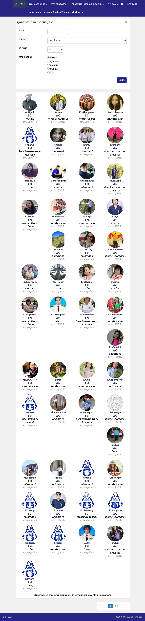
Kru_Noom (58, 282)
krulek (58, 478)
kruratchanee (87, 314)
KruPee (30, 412)
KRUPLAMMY (30, 380)
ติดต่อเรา (77, 12)
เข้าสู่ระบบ (132, 4)
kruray (86, 145)
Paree (58, 380)
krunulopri (115, 181)
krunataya (115, 412)
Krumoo (58, 145)
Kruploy (58, 543)
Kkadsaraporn (58, 412)
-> (125, 605)
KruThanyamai (86, 112)
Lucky (87, 543)
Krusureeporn (87, 412)
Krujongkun (115, 510)
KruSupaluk (115, 347)
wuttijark (30, 112)
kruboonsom (30, 282)
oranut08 (29, 181)
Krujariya (29, 145)
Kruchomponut (115, 380)
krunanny (115, 145)
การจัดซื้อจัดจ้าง (59, 4)
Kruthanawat (87, 181)
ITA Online (114, 4)
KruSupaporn (58, 314)
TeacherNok (58, 216)
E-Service (34, 12)
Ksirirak (87, 478)
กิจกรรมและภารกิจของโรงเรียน (88, 4)
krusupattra (29, 314)
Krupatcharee (115, 249)
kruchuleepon (115, 112)
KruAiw (58, 112)
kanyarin (29, 579)
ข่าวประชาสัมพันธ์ (37, 4)
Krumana (58, 510)
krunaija (87, 216)
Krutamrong (86, 510)
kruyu (115, 216)
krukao (115, 445)
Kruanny (29, 510)
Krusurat (58, 249)
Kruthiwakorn (115, 314)
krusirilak (115, 282)
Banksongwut (58, 181)
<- (101, 605)
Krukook (29, 216)
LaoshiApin (115, 478)
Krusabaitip (30, 478)
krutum (115, 543)
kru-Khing (87, 249)
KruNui (86, 380)
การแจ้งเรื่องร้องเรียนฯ (56, 12)
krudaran (30, 543)
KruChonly (86, 282)
